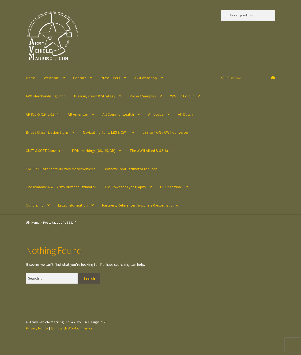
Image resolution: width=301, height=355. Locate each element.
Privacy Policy (37, 328)
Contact (79, 77)
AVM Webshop (145, 77)
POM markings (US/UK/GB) (93, 150)
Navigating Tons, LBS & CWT (105, 132)
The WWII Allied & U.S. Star (151, 150)
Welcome (51, 77)
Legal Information (73, 205)
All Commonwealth (118, 114)
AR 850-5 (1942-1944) (43, 114)
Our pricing (35, 205)
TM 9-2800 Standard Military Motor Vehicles (60, 168)
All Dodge (156, 114)
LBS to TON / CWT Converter (165, 132)
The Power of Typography (125, 187)
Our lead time (171, 187)
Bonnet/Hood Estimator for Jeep (130, 168)
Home (31, 77)
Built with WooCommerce (72, 328)
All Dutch (185, 114)
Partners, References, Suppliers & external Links (140, 205)
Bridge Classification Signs (47, 132)
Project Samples (142, 96)
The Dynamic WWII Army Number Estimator (61, 187)
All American (78, 114)
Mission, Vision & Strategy (94, 96)
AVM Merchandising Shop (46, 96)
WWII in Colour (182, 96)
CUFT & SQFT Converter (45, 150)
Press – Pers (110, 77)
